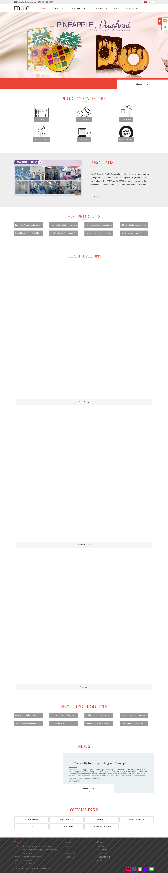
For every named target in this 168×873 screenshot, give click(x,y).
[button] (138, 84)
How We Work (70, 857)
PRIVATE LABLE (79, 8)
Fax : (15, 864)
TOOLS (99, 861)
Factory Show (70, 853)
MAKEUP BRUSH (103, 857)
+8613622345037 (47, 2)
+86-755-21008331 (28, 864)
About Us (58, 8)
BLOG (116, 8)
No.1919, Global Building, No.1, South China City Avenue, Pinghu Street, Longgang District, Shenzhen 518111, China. (39, 849)
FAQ (67, 861)
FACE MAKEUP (102, 850)
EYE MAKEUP (102, 846)
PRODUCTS (101, 8)
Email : (16, 857)
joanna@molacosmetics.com (26, 2)
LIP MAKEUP (102, 853)
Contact (18, 842)
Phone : (16, 860)
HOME (44, 8)
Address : (17, 846)
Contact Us (132, 8)
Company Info (70, 846)
